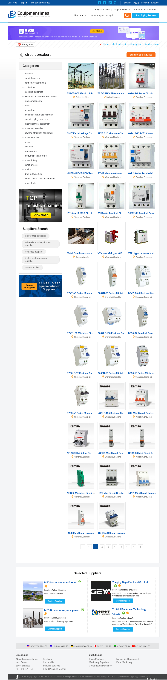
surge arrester (31, 165)
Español (155, 2)
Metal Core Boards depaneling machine (87, 253)
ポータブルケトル (24, 669)
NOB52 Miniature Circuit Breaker (84, 493)
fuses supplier (32, 267)
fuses (27, 105)
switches (29, 146)
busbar (28, 169)
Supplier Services (121, 9)
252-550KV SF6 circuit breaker (83, 93)
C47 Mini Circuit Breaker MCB (143, 413)
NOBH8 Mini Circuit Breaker (112, 453)
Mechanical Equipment (127, 659)
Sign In (24, 2)
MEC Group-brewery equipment (61, 610)
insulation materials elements (39, 114)
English (127, 2)
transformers (31, 151)
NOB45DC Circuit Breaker (111, 533)
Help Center (21, 662)
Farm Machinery (124, 662)
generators (30, 110)
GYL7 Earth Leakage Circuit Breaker (85, 133)
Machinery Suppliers (99, 662)
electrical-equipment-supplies (126, 44)
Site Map (47, 659)
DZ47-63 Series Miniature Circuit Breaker (88, 293)
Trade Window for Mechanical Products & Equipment (34, 16)
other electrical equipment (37, 124)
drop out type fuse (33, 174)
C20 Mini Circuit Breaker (111, 493)
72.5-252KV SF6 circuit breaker (114, 93)
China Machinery (97, 659)
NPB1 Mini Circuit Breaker (142, 493)
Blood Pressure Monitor (54, 669)
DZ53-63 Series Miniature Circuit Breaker (88, 413)
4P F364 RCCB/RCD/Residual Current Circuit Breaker (95, 173)
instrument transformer (36, 156)
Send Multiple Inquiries (141, 54)
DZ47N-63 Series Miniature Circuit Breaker (120, 293)
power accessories (34, 128)
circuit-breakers (151, 44)
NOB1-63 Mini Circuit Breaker (143, 453)
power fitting (31, 160)
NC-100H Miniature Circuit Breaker (85, 453)
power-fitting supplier (35, 236)
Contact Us (48, 662)
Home (106, 44)
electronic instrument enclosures (41, 96)
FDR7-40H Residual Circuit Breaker (116, 213)
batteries (29, 73)
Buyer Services (102, 9)
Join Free (12, 2)
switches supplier (34, 251)
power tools (30, 183)
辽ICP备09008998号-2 (140, 677)
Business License (55, 677)
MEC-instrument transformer (60, 582)
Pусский (145, 2)
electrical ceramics (34, 92)
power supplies (32, 137)
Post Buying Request (146, 15)
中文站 (136, 2)
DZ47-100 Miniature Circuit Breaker (85, 333)
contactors (30, 87)
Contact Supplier (55, 601)
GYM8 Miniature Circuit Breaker (144, 93)
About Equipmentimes (145, 9)
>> (127, 546)
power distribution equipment (39, 133)
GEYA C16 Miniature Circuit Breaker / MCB (120, 133)
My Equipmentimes (40, 2)
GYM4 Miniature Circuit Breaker (114, 173)
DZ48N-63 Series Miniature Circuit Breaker (120, 373)
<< (89, 546)
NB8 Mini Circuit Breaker (81, 533)
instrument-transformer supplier (36, 259)
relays (27, 142)
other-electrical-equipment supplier (38, 244)
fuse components (33, 101)
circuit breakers (32, 78)
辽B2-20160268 (40, 677)
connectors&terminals (35, 82)
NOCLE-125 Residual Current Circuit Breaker (121, 413)
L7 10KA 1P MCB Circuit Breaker (84, 213)
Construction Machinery (100, 665)
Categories (27, 44)
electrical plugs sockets (36, 119)
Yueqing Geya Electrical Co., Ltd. (130, 582)
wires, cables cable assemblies (40, 178)
